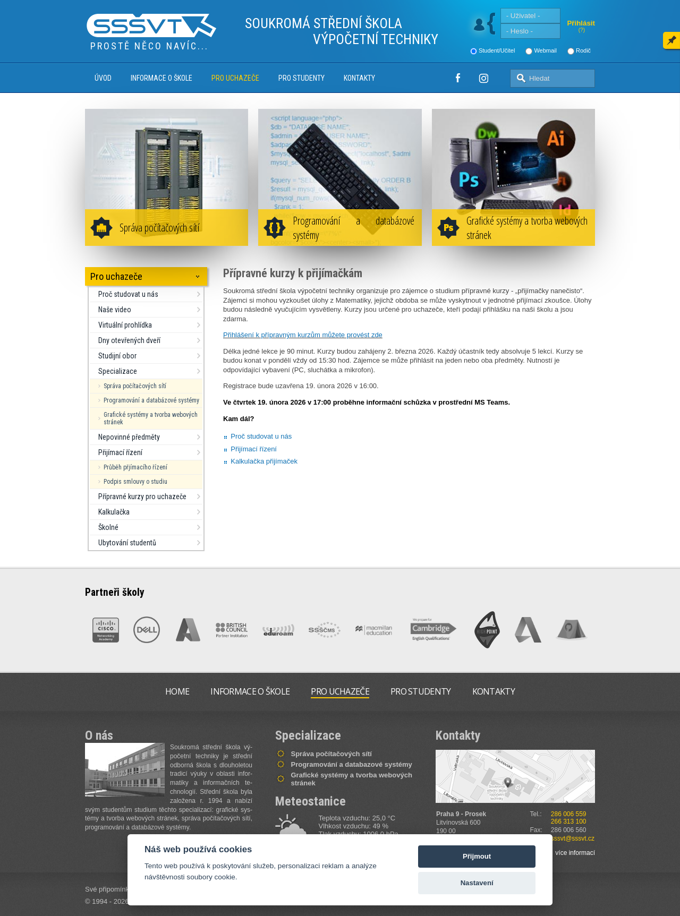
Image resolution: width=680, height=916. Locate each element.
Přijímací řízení (120, 452)
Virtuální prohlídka (125, 325)
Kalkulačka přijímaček (264, 461)
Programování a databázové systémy (353, 227)
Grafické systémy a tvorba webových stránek (527, 227)
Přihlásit (581, 23)
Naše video (114, 309)
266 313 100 (568, 821)
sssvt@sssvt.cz (572, 838)
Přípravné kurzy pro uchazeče (142, 496)
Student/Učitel (497, 50)
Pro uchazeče (235, 78)
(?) (582, 30)
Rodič (583, 50)
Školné (108, 527)
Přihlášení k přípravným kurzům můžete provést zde (302, 335)
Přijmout (477, 856)
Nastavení (477, 883)
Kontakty (359, 78)
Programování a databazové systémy (351, 764)
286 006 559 (568, 814)
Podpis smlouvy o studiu (135, 481)
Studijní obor (117, 356)
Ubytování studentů (127, 542)
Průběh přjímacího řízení (135, 467)
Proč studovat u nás (128, 294)
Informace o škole (161, 78)
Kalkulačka (114, 512)
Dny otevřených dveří (129, 340)
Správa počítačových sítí (159, 227)
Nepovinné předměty (129, 437)
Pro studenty (301, 78)
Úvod (103, 78)
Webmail (545, 50)
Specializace (117, 371)
